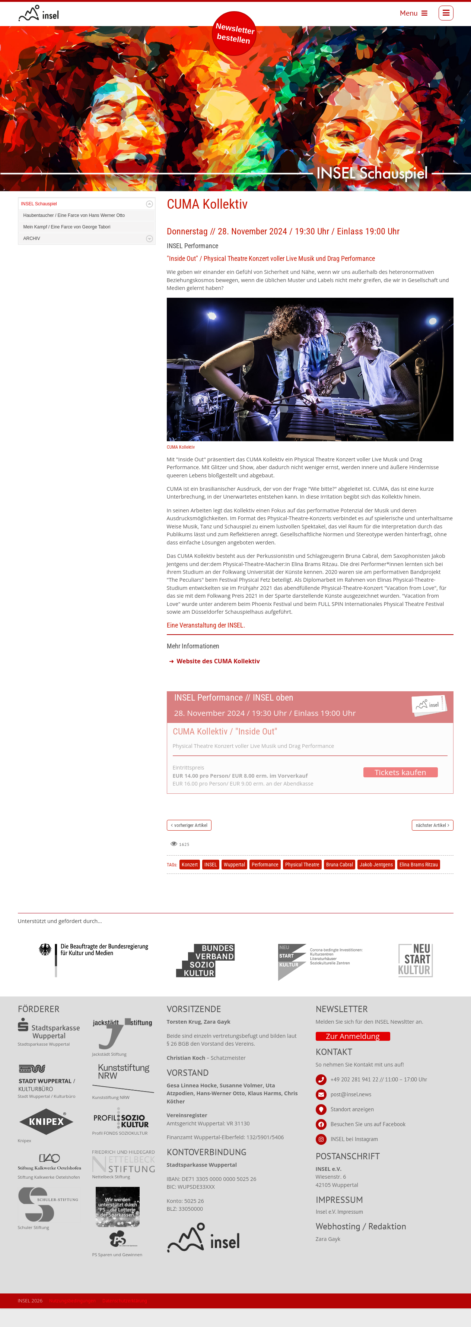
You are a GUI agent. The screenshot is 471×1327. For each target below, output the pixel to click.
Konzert (190, 883)
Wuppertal (234, 883)
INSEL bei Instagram (354, 1157)
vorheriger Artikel (190, 844)
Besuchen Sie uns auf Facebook (368, 1142)
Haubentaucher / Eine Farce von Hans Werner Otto (74, 234)
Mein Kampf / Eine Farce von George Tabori (67, 245)
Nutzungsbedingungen (72, 1319)
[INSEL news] (42, 15)
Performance (265, 883)
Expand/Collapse (149, 222)
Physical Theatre (302, 883)
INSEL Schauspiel (39, 222)
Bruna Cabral (339, 883)
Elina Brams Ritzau (419, 883)
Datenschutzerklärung (124, 1319)
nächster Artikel (431, 844)
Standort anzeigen (352, 1127)
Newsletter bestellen (235, 33)
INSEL (210, 883)
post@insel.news (351, 1112)
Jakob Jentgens (376, 883)
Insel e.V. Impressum (339, 1230)
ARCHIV (31, 257)
